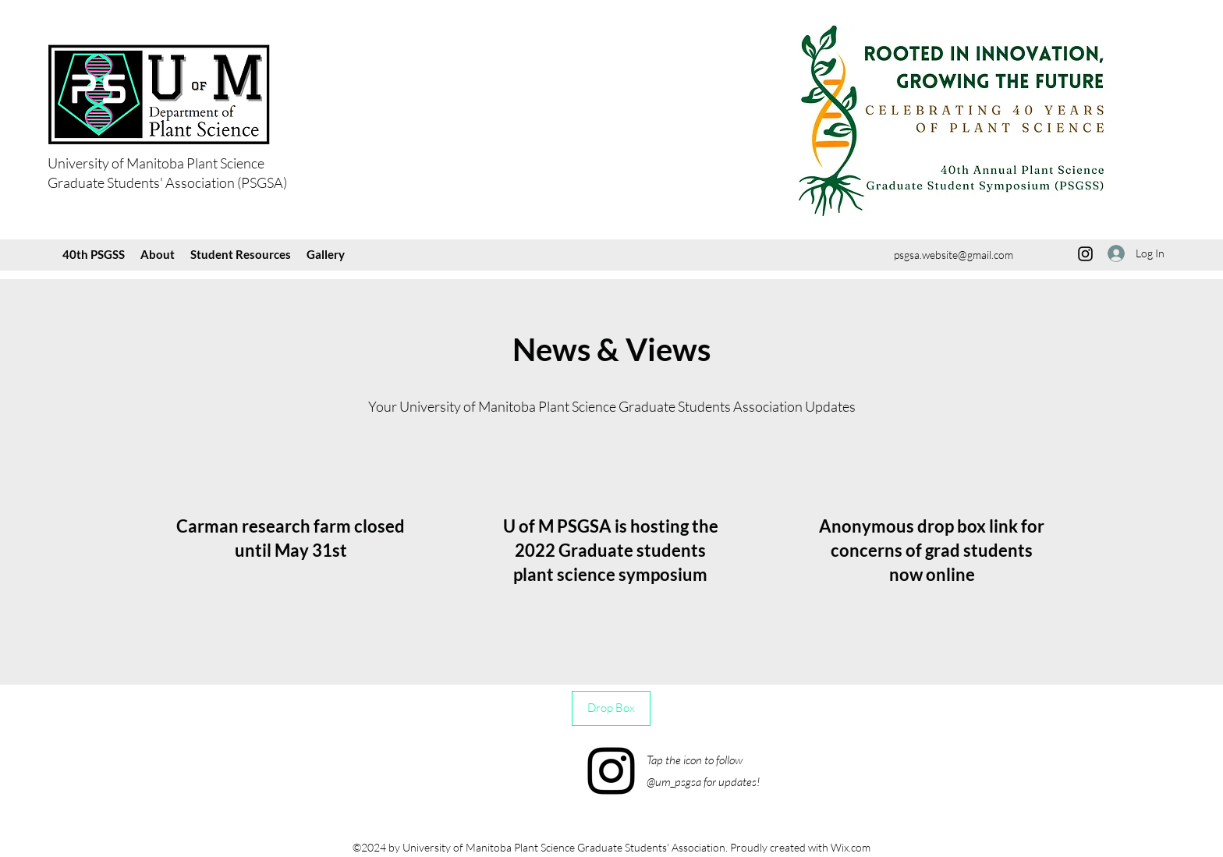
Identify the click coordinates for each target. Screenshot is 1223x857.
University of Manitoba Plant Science (156, 163)
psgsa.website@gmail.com (953, 254)
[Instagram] (1085, 254)
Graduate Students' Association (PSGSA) (167, 182)
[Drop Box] (611, 708)
